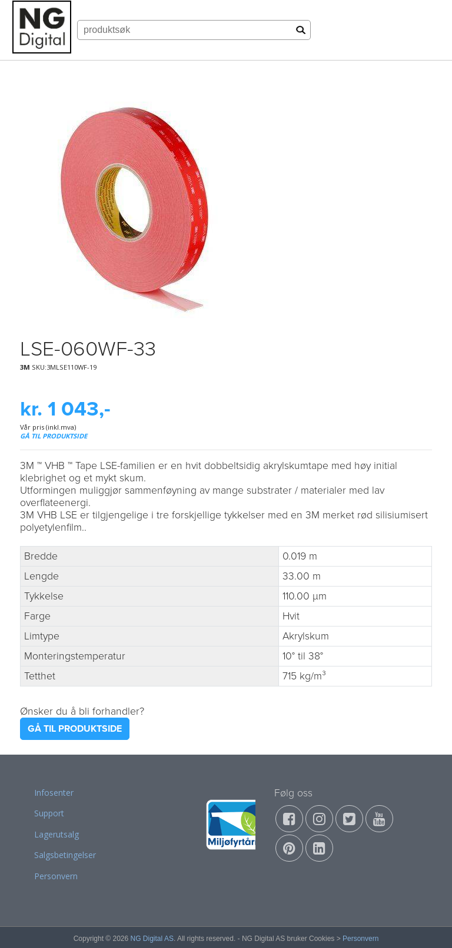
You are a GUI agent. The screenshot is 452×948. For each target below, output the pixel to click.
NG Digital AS (152, 938)
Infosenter (54, 792)
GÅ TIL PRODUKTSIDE (53, 435)
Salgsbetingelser (65, 854)
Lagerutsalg (56, 834)
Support (49, 813)
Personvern (56, 876)
